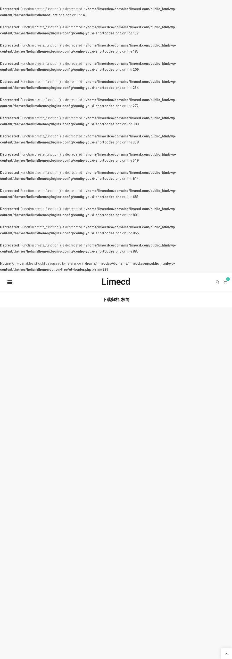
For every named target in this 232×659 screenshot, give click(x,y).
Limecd (116, 282)
